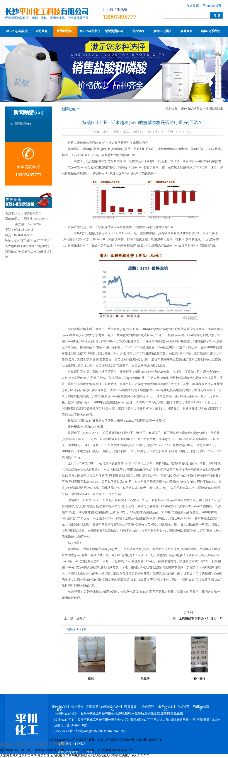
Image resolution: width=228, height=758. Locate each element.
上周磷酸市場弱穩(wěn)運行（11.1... (203, 618)
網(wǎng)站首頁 (17, 31)
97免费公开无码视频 (48, 755)
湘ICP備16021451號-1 (112, 731)
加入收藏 (193, 5)
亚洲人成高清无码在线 (103, 755)
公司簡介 (41, 31)
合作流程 (138, 31)
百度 (89, 752)
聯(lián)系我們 (210, 31)
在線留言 (186, 31)
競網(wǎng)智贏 (86, 731)
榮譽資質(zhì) (114, 31)
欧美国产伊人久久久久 (134, 755)
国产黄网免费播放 (75, 755)
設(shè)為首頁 (212, 5)
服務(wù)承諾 (162, 31)
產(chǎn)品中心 (89, 31)
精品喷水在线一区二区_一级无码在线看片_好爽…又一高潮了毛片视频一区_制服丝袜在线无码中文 (105, 739)
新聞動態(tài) (65, 31)
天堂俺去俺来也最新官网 (17, 755)
